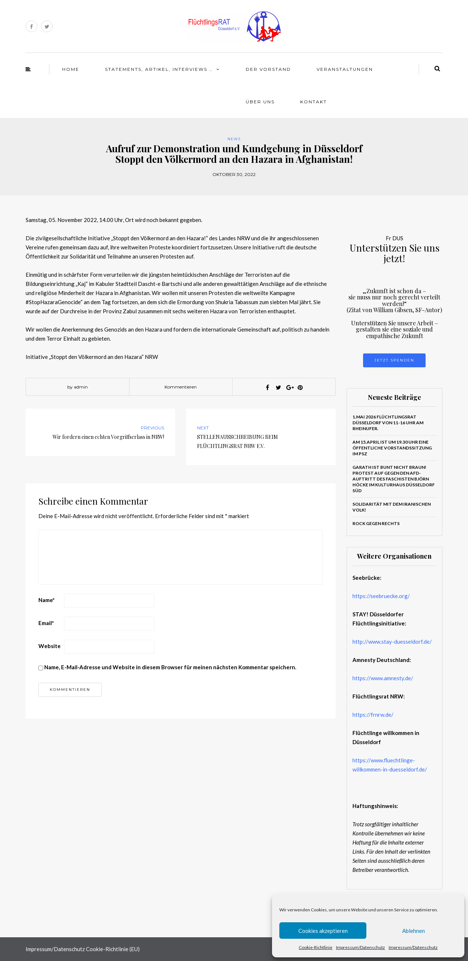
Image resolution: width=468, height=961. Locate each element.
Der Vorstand (268, 69)
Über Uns (260, 101)
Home (70, 69)
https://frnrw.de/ (372, 714)
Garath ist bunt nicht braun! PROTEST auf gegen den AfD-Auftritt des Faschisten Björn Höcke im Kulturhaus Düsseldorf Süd (393, 478)
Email (46, 623)
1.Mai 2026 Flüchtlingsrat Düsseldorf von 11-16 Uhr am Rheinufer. (387, 422)
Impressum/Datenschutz (360, 947)
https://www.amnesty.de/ (382, 678)
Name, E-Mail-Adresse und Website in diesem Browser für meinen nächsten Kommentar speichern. (170, 667)
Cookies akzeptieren (323, 930)
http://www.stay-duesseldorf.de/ (392, 641)
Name (46, 600)
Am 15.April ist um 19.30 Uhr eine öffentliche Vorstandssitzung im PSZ (392, 447)
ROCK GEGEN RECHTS (376, 523)
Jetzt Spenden (394, 360)
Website (49, 646)
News (234, 139)
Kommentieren (181, 387)
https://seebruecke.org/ (381, 596)
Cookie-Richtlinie (315, 947)
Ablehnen (413, 930)
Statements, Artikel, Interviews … (159, 69)
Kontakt (313, 101)
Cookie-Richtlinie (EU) (113, 949)
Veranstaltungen (345, 69)
